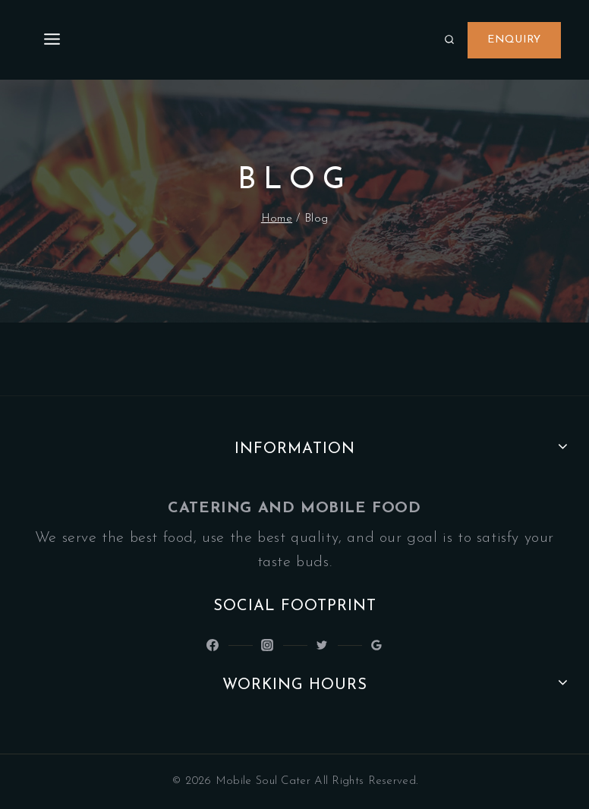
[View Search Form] (449, 40)
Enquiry (513, 40)
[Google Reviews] (376, 645)
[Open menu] (52, 39)
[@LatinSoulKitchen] (212, 645)
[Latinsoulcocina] (322, 645)
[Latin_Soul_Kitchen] (267, 645)
